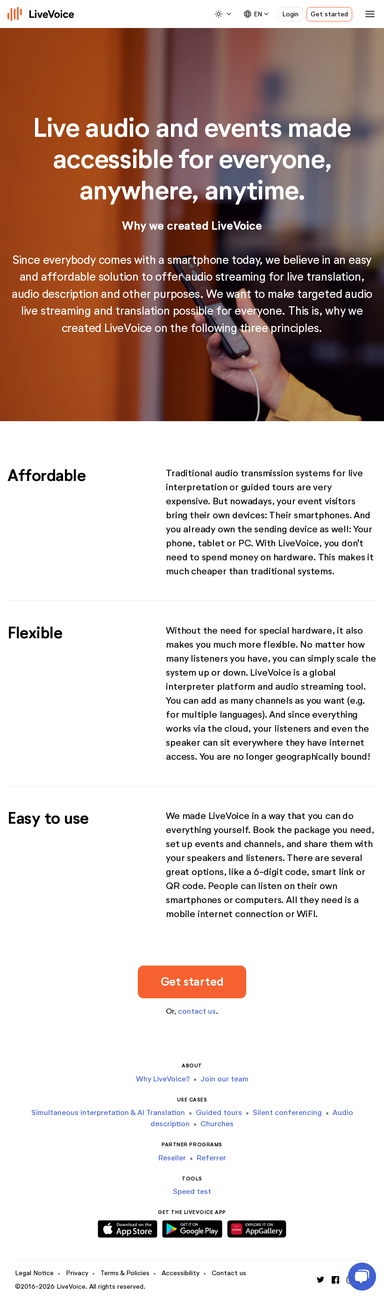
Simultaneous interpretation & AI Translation (108, 1112)
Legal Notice (34, 1273)
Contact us (229, 1273)
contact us (197, 1011)
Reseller (172, 1157)
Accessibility (180, 1273)
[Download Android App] (192, 1227)
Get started (329, 14)
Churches (217, 1123)
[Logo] (41, 14)
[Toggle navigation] (368, 14)
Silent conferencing (287, 1112)
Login (290, 14)
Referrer (211, 1157)
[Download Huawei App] (256, 1227)
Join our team (224, 1078)
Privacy (77, 1273)
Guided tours (219, 1112)
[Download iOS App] (127, 1227)
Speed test (192, 1191)
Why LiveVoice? (163, 1078)
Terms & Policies (124, 1273)
